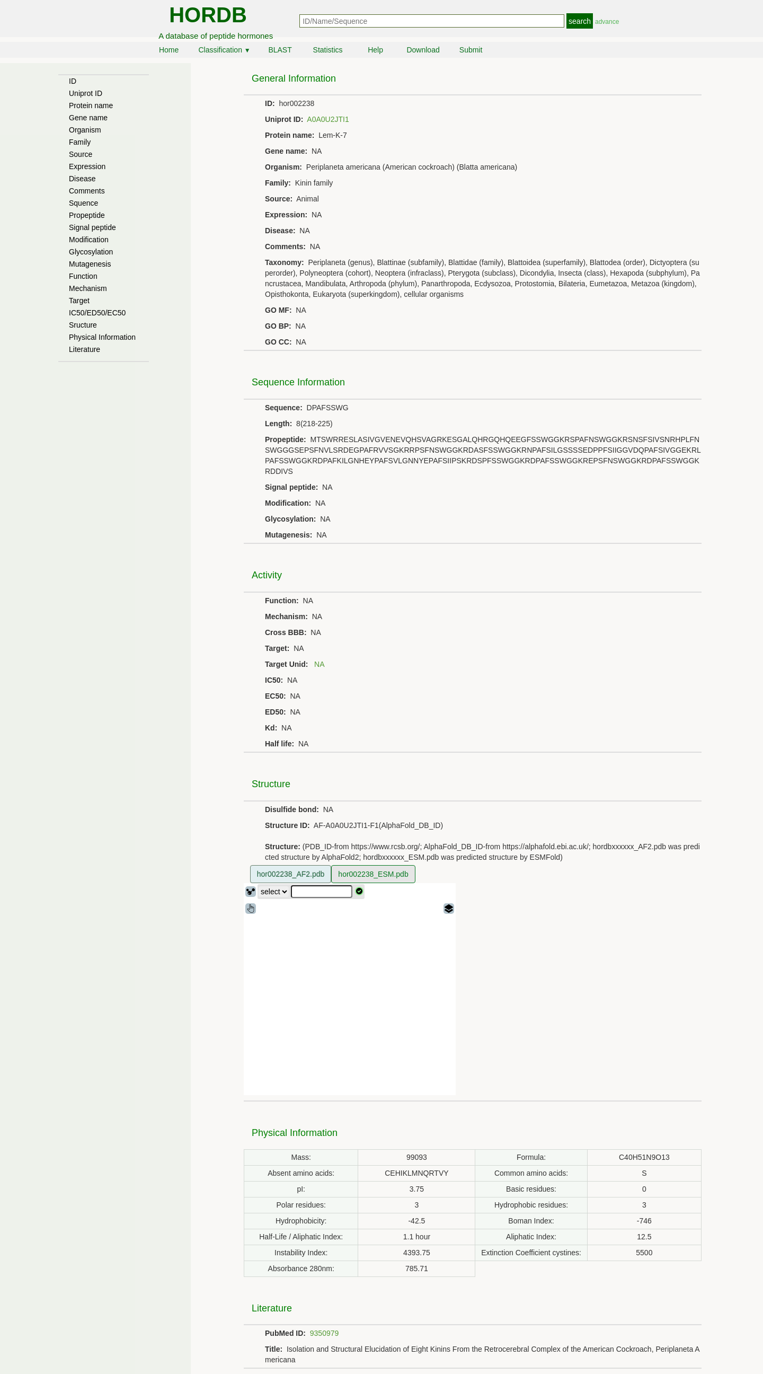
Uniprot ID (85, 93)
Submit (471, 50)
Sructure (83, 325)
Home (169, 50)
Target (79, 300)
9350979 (324, 1333)
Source (80, 154)
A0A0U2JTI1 (328, 119)
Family (80, 142)
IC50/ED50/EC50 (97, 313)
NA (319, 664)
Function (83, 276)
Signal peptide (92, 227)
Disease (82, 178)
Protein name (91, 105)
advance (607, 21)
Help (375, 50)
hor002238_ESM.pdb (373, 874)
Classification (224, 50)
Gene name (88, 117)
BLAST (279, 50)
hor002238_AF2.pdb (291, 874)
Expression (87, 166)
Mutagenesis (90, 264)
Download (422, 50)
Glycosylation (91, 252)
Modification (89, 239)
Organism (85, 130)
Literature (84, 349)
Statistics (328, 50)
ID (72, 81)
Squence (83, 203)
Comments (87, 191)
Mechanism (88, 288)
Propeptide (87, 215)
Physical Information (102, 337)
